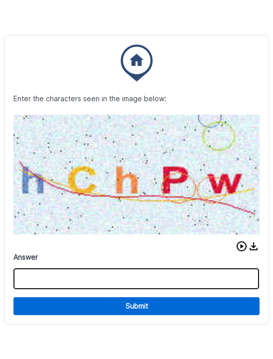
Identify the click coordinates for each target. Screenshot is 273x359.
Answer (25, 257)
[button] (242, 246)
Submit (137, 306)
